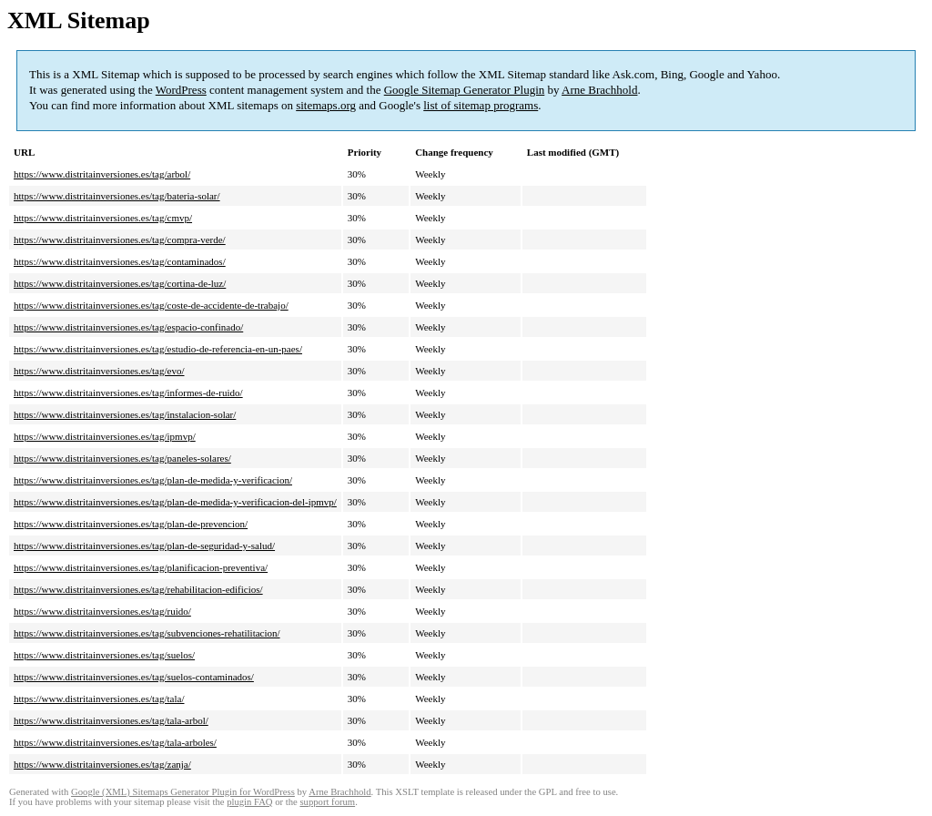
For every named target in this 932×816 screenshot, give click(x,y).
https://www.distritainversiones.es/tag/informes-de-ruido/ (128, 392)
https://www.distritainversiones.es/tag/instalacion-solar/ (125, 414)
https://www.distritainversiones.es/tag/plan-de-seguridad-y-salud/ (144, 545)
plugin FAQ (249, 802)
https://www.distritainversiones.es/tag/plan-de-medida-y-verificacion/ (153, 479)
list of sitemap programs (480, 105)
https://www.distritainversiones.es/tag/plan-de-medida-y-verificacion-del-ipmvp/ (175, 501)
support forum (327, 802)
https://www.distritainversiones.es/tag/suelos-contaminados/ (134, 676)
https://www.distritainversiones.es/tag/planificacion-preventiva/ (141, 567)
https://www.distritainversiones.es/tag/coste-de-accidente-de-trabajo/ (151, 305)
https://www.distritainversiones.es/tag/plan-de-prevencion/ (131, 523)
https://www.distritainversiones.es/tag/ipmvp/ (105, 436)
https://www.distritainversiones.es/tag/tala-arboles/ (115, 742)
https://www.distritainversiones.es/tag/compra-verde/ (120, 239)
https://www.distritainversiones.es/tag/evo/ (99, 370)
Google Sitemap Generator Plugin (464, 90)
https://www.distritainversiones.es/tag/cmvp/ (103, 217)
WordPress (181, 90)
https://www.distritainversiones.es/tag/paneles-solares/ (122, 458)
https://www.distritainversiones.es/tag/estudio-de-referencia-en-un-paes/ (158, 348)
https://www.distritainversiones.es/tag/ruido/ (102, 611)
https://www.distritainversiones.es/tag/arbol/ (102, 173)
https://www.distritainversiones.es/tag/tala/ (99, 698)
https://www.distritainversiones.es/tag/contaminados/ (120, 261)
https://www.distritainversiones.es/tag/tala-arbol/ (111, 720)
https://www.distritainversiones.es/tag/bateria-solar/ (117, 195)
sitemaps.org (326, 105)
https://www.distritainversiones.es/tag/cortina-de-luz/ (120, 283)
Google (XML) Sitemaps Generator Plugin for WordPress (183, 792)
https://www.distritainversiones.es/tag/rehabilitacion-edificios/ (138, 589)
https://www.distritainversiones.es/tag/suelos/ (104, 654)
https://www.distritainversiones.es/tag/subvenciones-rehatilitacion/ (147, 632)
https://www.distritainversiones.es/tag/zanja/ (102, 764)
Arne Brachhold (599, 90)
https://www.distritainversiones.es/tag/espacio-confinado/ (128, 326)
